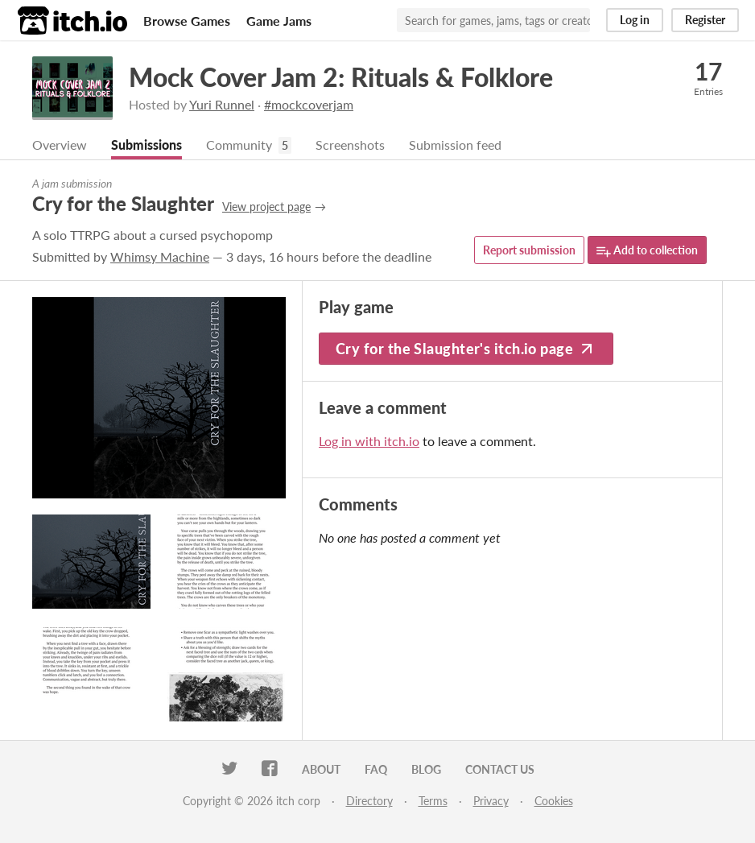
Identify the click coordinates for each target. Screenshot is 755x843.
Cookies (553, 801)
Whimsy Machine (159, 256)
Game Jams (278, 20)
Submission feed (455, 144)
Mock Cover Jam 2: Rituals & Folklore (341, 77)
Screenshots (350, 144)
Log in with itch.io (369, 440)
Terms (433, 801)
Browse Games (186, 20)
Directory (369, 801)
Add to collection (647, 250)
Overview (59, 144)
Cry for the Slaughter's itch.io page (466, 348)
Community (239, 144)
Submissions (146, 144)
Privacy (491, 801)
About (321, 769)
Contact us (499, 769)
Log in (635, 20)
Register (705, 20)
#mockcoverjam (308, 104)
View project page (266, 206)
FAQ (376, 769)
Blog (426, 769)
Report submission (529, 250)
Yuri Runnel (221, 104)
